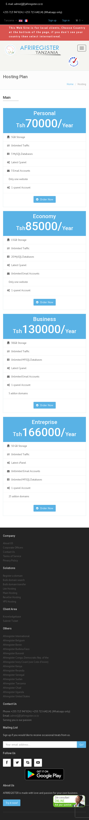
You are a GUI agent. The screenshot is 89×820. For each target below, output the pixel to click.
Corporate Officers (13, 547)
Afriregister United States (16, 696)
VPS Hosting (9, 601)
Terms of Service (12, 556)
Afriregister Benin (12, 644)
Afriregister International (16, 636)
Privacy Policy (10, 560)
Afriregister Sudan (12, 679)
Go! (81, 744)
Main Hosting (10, 593)
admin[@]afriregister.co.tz (28, 4)
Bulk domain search (14, 580)
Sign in (66, 20)
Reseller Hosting (12, 597)
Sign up (52, 20)
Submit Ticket (10, 621)
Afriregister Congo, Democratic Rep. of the (26, 657)
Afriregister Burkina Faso (16, 649)
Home (70, 84)
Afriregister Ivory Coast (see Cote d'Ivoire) (25, 662)
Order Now (44, 199)
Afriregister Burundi (13, 653)
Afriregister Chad (12, 687)
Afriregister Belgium (14, 640)
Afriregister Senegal (14, 675)
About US (8, 543)
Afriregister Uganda (13, 692)
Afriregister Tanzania (14, 683)
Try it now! (11, 803)
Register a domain (13, 575)
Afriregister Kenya (12, 666)
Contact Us (9, 552)
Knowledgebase (12, 616)
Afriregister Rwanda (13, 670)
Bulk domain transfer (14, 584)
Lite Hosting (9, 588)
